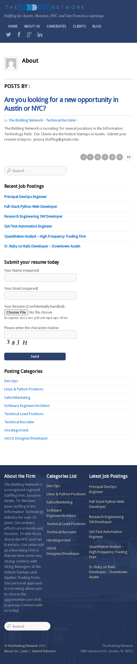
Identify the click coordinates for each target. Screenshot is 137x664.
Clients (79, 26)
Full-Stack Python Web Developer (30, 206)
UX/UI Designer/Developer (26, 438)
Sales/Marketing (17, 397)
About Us (32, 26)
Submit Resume (44, 651)
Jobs (25, 651)
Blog (96, 26)
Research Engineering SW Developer (33, 216)
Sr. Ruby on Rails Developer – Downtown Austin (42, 246)
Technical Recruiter (61, 120)
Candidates (56, 26)
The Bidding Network (25, 120)
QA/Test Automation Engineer (28, 226)
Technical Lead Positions (23, 414)
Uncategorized (16, 430)
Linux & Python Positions (23, 389)
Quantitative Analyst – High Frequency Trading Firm (45, 236)
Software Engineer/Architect (27, 406)
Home (12, 26)
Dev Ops (11, 381)
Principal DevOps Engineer (25, 197)
